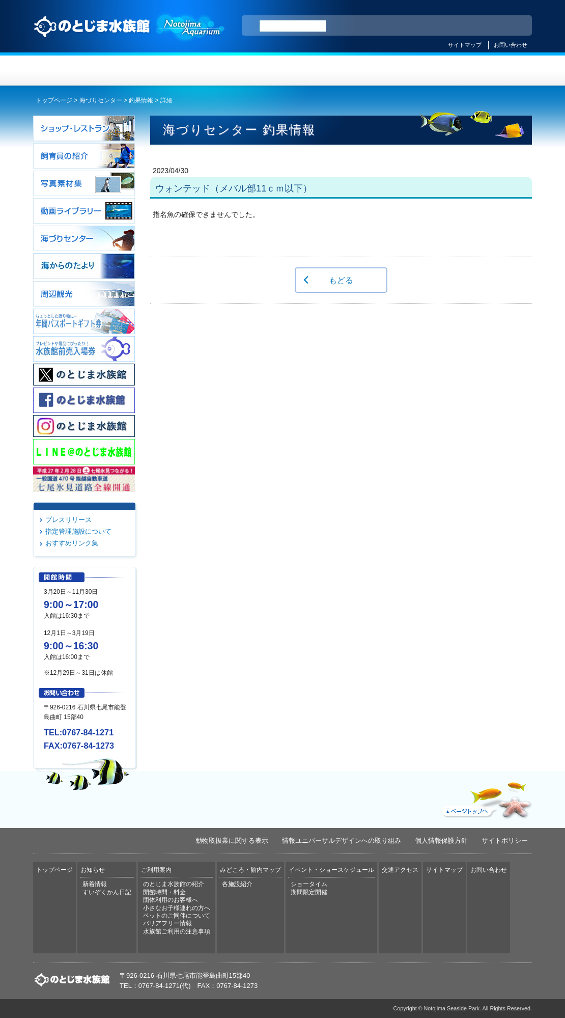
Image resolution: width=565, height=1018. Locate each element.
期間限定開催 (309, 892)
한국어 (512, 26)
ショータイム (309, 884)
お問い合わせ (510, 45)
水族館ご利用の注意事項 (176, 931)
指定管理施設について (78, 531)
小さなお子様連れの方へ (176, 908)
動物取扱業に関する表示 (231, 840)
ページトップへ (485, 798)
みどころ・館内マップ (323, 71)
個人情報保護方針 (441, 840)
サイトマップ (465, 45)
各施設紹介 (237, 884)
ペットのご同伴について (176, 915)
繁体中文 (488, 26)
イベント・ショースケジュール (406, 71)
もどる (341, 280)
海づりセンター (100, 100)
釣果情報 (141, 100)
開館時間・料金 (164, 892)
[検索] (292, 26)
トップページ (75, 71)
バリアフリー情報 (167, 923)
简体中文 (462, 26)
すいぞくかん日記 (106, 892)
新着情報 (94, 884)
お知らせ (158, 71)
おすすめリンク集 (71, 543)
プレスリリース (68, 520)
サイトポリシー (505, 840)
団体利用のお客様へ (170, 899)
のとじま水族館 (130, 36)
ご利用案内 (241, 71)
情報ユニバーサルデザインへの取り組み (341, 840)
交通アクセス (490, 71)
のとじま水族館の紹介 (173, 884)
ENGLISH (435, 26)
